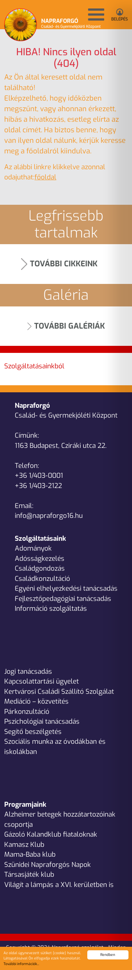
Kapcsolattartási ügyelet (41, 681)
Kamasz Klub (24, 844)
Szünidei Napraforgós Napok (47, 864)
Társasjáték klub (29, 874)
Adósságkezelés (39, 558)
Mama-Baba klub (30, 854)
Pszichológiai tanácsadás (42, 721)
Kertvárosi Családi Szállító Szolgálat (59, 691)
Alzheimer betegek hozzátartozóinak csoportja (59, 819)
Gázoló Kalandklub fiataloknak (50, 834)
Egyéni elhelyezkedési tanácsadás (66, 588)
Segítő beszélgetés (33, 731)
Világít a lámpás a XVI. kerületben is (59, 884)
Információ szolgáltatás (51, 608)
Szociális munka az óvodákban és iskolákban (55, 746)
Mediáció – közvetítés (36, 701)
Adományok (33, 548)
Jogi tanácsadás (28, 671)
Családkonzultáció (42, 578)
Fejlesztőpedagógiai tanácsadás (63, 598)
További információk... (21, 964)
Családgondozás (40, 568)
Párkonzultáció (26, 711)
